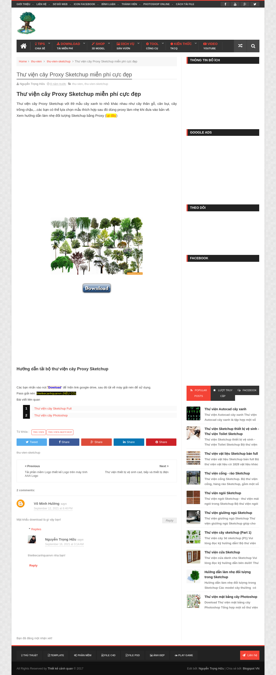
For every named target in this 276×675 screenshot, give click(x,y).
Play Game (184, 655)
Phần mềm (82, 655)
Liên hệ (41, 4)
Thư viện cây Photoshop (51, 415)
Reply (169, 520)
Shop (98, 46)
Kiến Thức (181, 46)
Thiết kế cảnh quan (60, 668)
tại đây (111, 115)
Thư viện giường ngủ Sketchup (228, 513)
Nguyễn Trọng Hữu (60, 539)
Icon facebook (84, 4)
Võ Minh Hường (47, 503)
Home (23, 61)
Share (64, 442)
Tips (40, 46)
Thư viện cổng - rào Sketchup (227, 473)
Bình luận (108, 4)
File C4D (108, 655)
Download (68, 46)
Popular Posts (200, 393)
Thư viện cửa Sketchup (222, 552)
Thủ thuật (29, 655)
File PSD (133, 655)
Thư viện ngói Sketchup (222, 493)
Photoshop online (156, 4)
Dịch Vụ (125, 46)
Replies (36, 529)
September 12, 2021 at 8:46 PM (53, 508)
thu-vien (36, 61)
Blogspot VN (251, 668)
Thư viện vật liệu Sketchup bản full (231, 453)
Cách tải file (185, 4)
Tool (152, 46)
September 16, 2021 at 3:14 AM (64, 544)
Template (56, 655)
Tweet (32, 442)
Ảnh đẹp (157, 655)
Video (210, 46)
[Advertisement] (175, 23)
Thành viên (129, 4)
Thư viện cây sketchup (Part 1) (227, 532)
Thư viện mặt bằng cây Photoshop (230, 597)
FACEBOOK (250, 390)
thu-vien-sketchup (59, 61)
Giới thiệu (23, 4)
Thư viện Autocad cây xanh (225, 409)
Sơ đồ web (60, 4)
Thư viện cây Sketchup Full (53, 408)
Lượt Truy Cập (225, 393)
